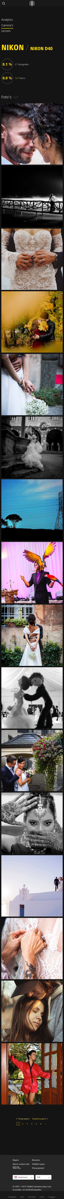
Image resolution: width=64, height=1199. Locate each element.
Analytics (7, 20)
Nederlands (20, 1177)
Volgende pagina (39, 1118)
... (45, 1124)
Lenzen (6, 31)
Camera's (7, 25)
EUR (38, 1177)
